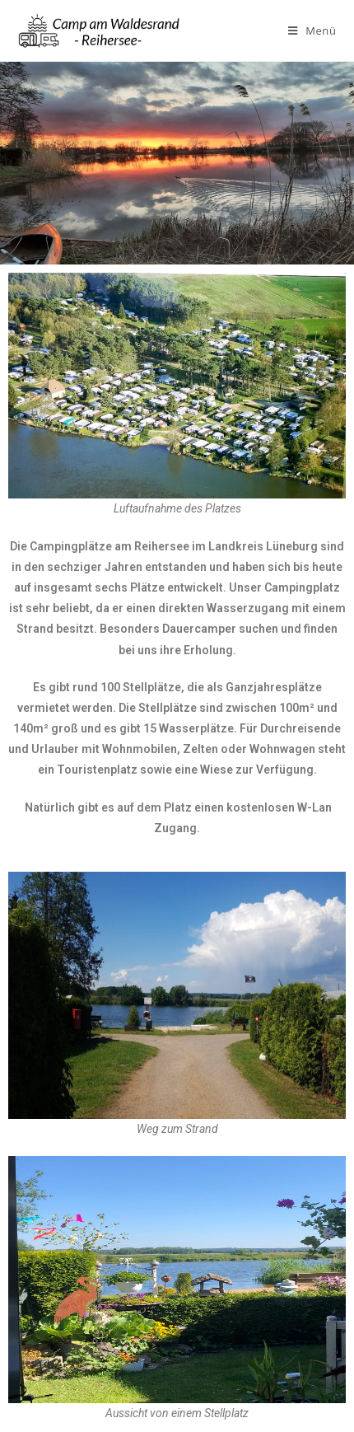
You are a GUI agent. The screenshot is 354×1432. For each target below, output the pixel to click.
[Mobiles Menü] (312, 30)
